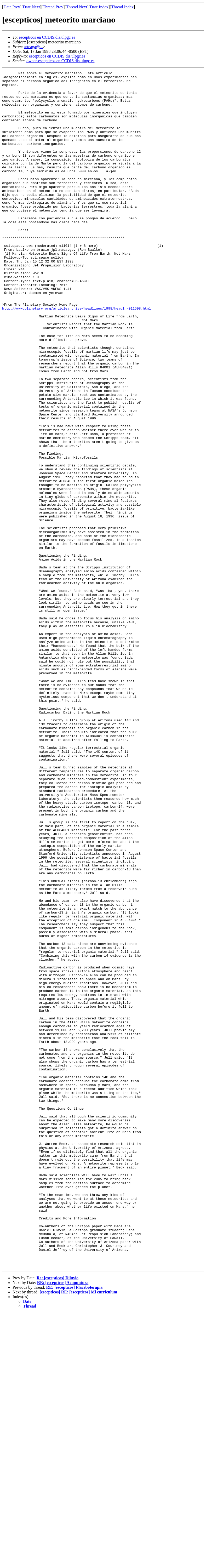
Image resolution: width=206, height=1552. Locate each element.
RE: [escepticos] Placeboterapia (74, 1526)
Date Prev (11, 7)
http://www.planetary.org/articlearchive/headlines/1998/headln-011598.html (76, 356)
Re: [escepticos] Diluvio (57, 1517)
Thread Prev (53, 7)
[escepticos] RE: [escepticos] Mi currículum (78, 1531)
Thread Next (76, 7)
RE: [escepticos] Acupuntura (62, 1522)
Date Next (31, 7)
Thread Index (122, 7)
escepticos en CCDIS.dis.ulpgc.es (47, 37)
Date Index (99, 7)
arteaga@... (33, 46)
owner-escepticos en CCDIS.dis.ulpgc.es (60, 61)
